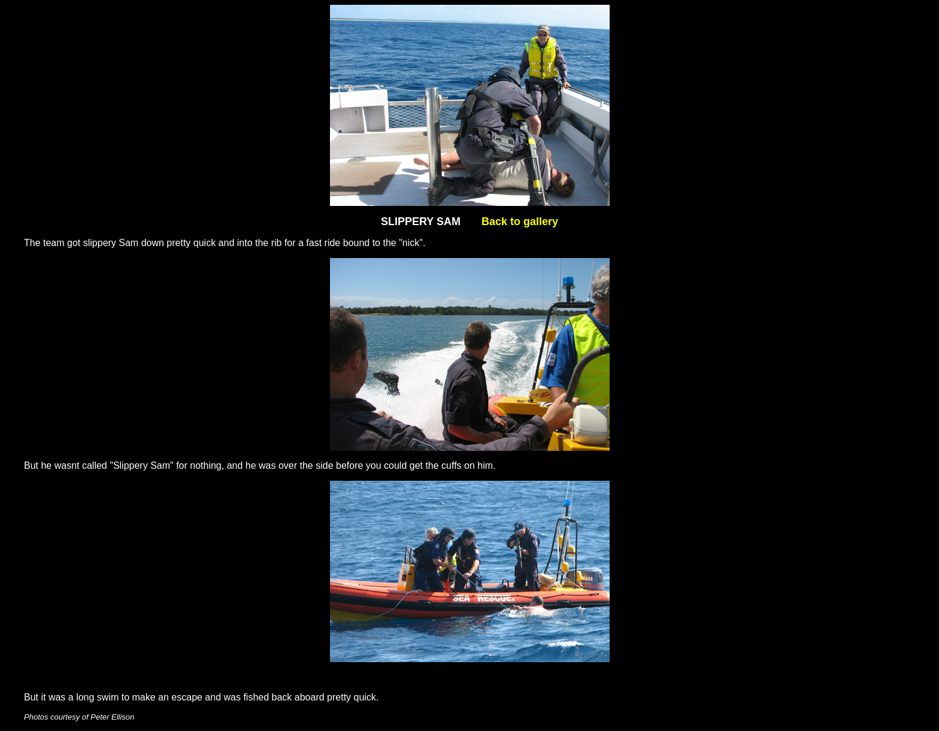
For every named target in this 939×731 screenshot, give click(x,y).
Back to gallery (519, 222)
